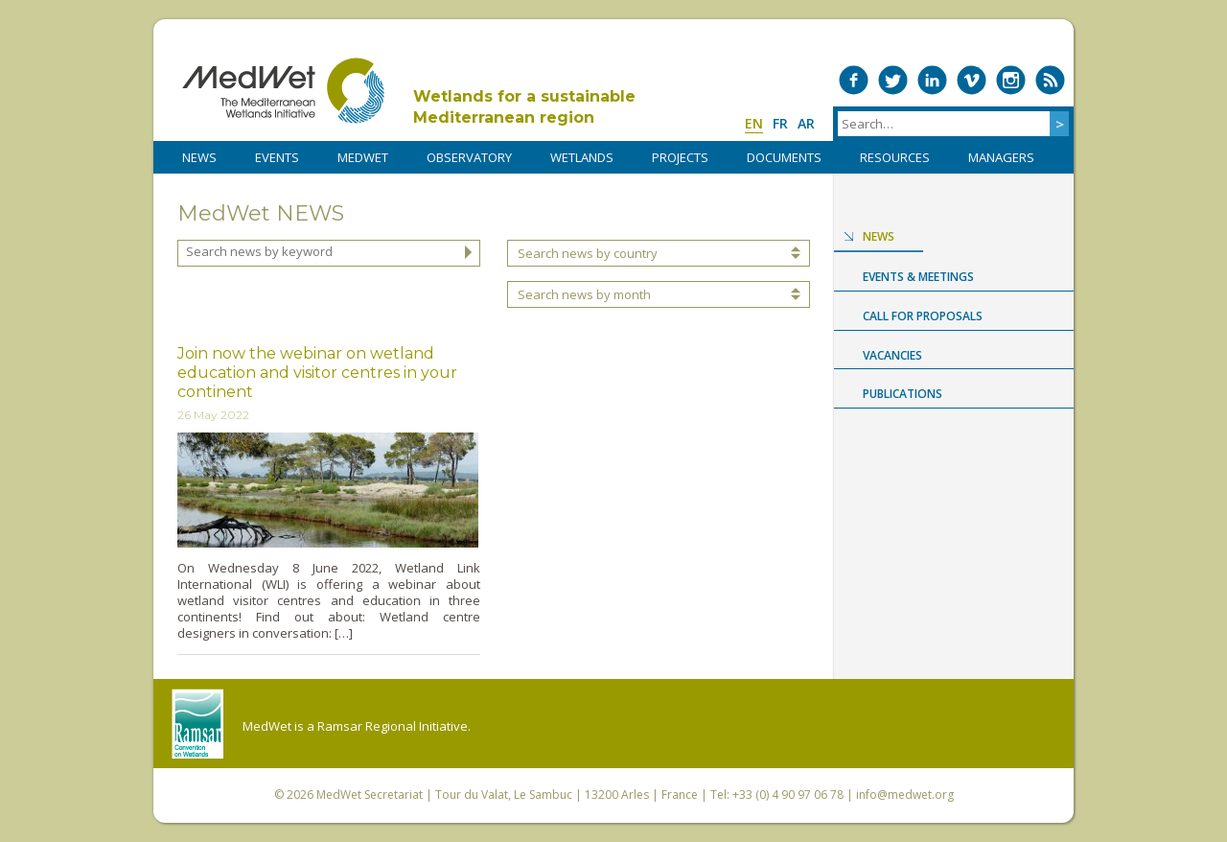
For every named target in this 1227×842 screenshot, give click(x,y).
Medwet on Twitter (893, 80)
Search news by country (588, 253)
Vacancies (892, 355)
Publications (902, 394)
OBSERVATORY (469, 157)
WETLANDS (582, 157)
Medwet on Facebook (853, 80)
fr (780, 123)
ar (806, 123)
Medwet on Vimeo (971, 80)
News (878, 236)
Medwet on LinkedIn (932, 80)
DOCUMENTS (784, 157)
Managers (1001, 157)
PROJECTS (680, 157)
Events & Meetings (918, 277)
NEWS (199, 157)
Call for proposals (923, 316)
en (754, 123)
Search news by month (584, 294)
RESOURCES (895, 157)
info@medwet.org (905, 794)
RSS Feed (1050, 80)
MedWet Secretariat (369, 794)
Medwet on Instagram (1011, 80)
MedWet (283, 91)
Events (277, 157)
